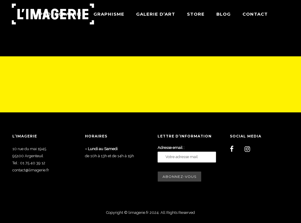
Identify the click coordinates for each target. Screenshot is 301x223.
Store (196, 14)
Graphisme (108, 14)
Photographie (60, 14)
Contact (255, 14)
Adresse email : (171, 147)
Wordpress (280, 42)
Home (242, 42)
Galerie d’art (155, 14)
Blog (223, 14)
